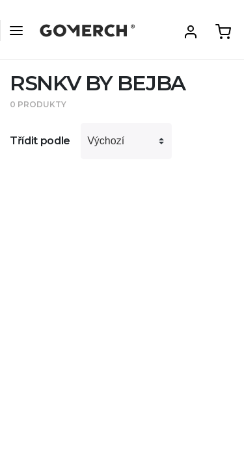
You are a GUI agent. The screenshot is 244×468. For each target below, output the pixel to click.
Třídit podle (40, 141)
